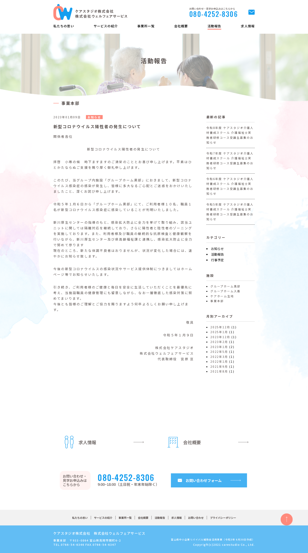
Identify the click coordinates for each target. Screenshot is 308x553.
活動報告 (214, 26)
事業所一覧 (146, 26)
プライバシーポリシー (223, 518)
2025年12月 (220, 327)
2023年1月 (219, 347)
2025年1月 (219, 332)
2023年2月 (219, 342)
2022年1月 (219, 361)
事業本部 (217, 301)
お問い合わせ (196, 518)
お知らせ (217, 248)
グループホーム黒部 (225, 286)
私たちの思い (63, 26)
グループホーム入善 (225, 291)
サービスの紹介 (106, 26)
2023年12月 (220, 337)
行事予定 (217, 259)
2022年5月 (219, 352)
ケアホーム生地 (222, 296)
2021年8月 (219, 371)
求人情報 (247, 26)
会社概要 (181, 26)
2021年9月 (219, 367)
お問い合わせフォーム (204, 480)
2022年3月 (219, 357)
